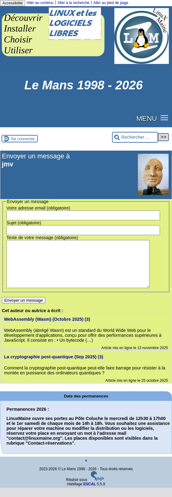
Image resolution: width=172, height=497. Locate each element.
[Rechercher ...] (135, 137)
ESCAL (89, 493)
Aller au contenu (40, 3)
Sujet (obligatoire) (23, 222)
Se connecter (23, 138)
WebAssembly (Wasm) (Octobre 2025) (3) (47, 328)
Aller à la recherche (73, 3)
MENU (146, 118)
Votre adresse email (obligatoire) (38, 208)
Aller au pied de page (110, 3)
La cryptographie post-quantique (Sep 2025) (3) (53, 366)
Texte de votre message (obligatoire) (42, 237)
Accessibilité (12, 3)
